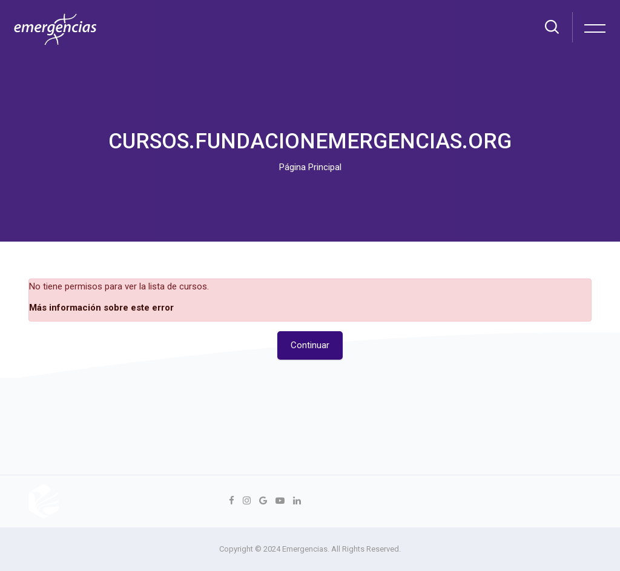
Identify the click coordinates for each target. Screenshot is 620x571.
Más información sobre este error (101, 307)
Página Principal (310, 167)
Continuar (310, 345)
